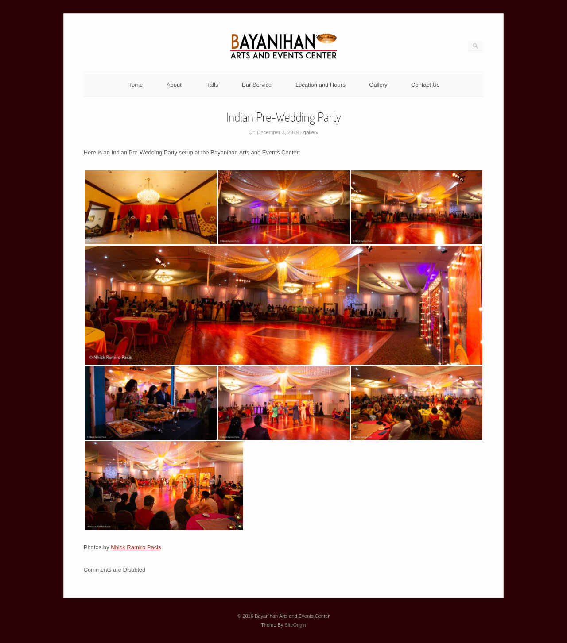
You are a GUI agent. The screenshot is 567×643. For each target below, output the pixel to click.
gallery (310, 132)
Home (135, 84)
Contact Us (425, 84)
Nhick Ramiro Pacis (136, 547)
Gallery (378, 84)
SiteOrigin (295, 625)
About (174, 84)
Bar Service (257, 84)
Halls (212, 84)
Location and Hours (320, 84)
